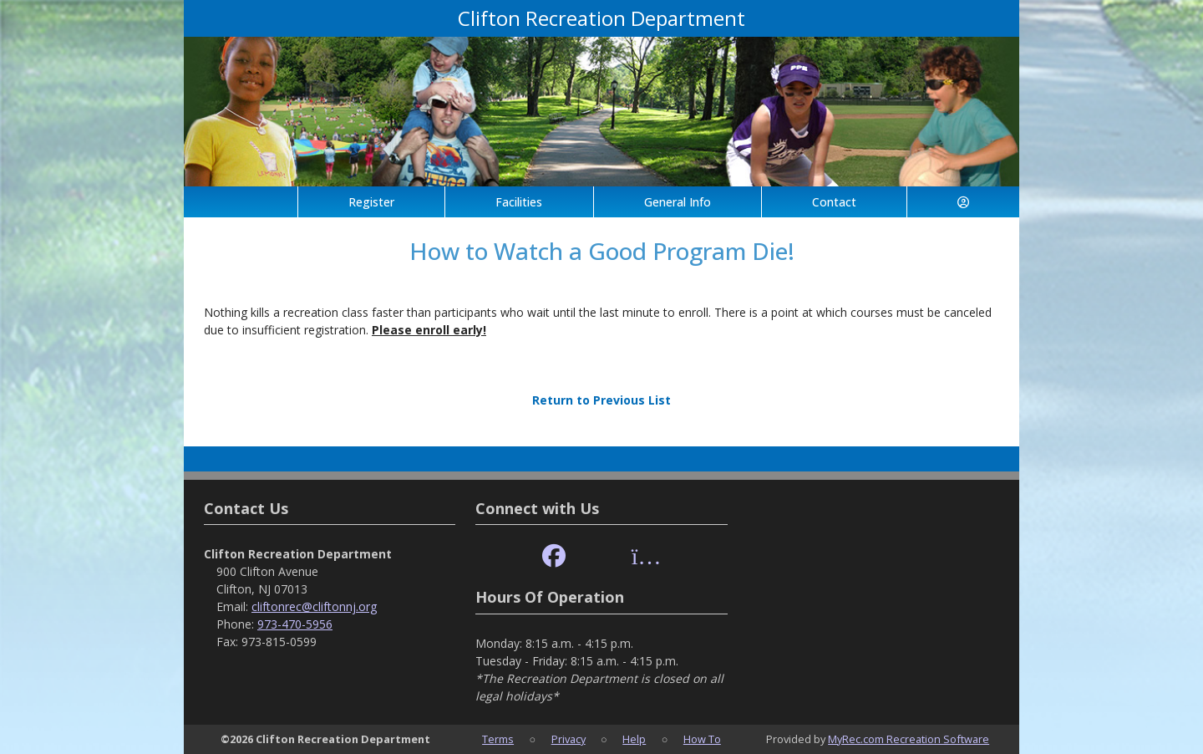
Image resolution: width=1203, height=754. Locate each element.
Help (634, 738)
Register (371, 202)
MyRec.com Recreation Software (908, 738)
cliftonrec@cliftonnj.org (314, 606)
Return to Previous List (601, 400)
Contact (834, 202)
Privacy (568, 738)
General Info (677, 202)
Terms (498, 738)
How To (702, 738)
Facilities (518, 202)
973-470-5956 (294, 624)
